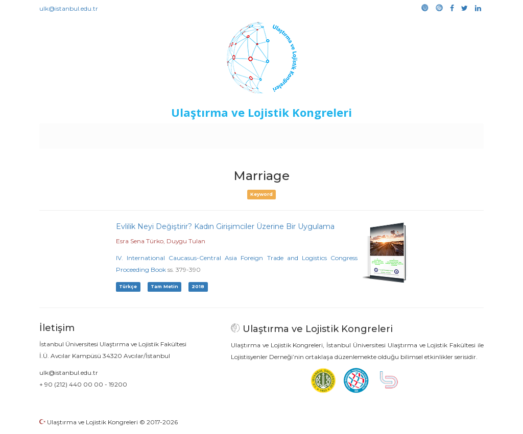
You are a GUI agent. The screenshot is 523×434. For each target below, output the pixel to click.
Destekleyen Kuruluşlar (180, 133)
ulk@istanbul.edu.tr (68, 8)
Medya (445, 133)
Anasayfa (82, 133)
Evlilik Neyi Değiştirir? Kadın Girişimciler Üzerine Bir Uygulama (225, 226)
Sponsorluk (331, 133)
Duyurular (287, 133)
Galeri (415, 133)
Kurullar (119, 133)
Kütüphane (378, 133)
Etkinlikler (246, 133)
